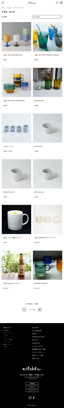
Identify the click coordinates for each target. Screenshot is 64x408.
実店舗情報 (32, 383)
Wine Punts (39, 100)
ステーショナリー (8, 332)
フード (5, 337)
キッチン (10, 8)
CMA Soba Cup (38, 192)
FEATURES (35, 327)
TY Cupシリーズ (8, 146)
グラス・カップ (19, 8)
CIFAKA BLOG (36, 343)
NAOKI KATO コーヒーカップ (45, 238)
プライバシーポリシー (38, 352)
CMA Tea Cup (38, 146)
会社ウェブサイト (32, 390)
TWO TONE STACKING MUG (13, 100)
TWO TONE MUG (40, 283)
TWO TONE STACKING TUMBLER (46, 55)
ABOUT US (35, 340)
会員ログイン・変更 (37, 355)
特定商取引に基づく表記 (39, 349)
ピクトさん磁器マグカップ (12, 238)
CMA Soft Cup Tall (8, 192)
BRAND (34, 334)
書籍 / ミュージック (8, 344)
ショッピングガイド (37, 346)
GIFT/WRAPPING (37, 331)
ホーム (3, 8)
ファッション (7, 342)
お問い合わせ (35, 358)
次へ (40, 310)
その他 (5, 346)
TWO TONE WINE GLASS (12, 55)
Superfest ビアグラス (11, 283)
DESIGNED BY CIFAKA (38, 337)
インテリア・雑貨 (8, 339)
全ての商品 (6, 330)
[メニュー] (5, 2)
